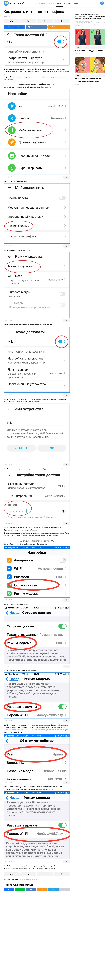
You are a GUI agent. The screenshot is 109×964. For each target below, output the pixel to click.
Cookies (89, 16)
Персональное (40, 3)
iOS (11, 79)
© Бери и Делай (8, 177)
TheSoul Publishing (87, 21)
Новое (51, 3)
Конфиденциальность (92, 14)
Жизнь (77, 84)
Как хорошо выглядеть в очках (89, 51)
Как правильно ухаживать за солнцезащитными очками (88, 80)
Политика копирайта (80, 16)
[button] (78, 47)
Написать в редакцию (80, 14)
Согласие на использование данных (92, 18)
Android (6, 79)
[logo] (14, 3)
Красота (77, 53)
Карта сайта (78, 18)
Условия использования (98, 16)
